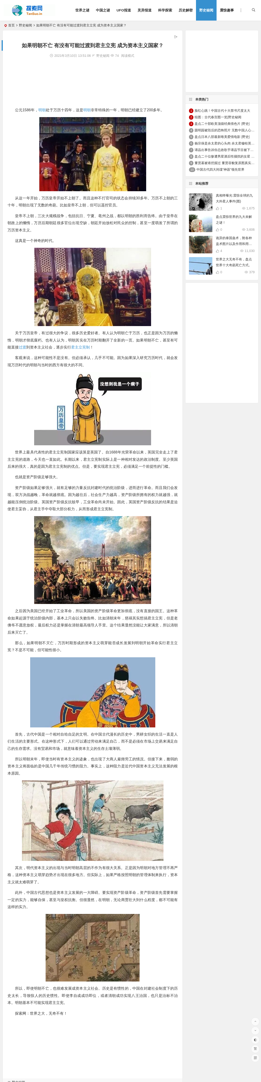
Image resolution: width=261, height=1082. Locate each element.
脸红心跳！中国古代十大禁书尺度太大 (222, 110)
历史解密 (186, 10)
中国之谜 (103, 10)
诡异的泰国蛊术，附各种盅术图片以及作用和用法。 (234, 244)
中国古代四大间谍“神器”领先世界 (220, 169)
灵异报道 (145, 10)
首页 (11, 25)
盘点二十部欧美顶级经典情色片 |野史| (222, 124)
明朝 (42, 110)
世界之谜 (82, 10)
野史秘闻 (206, 10)
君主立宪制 (80, 347)
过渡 (22, 347)
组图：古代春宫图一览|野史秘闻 (218, 117)
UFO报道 (123, 10)
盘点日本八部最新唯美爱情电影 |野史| (222, 137)
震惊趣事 (227, 10)
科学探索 (165, 10)
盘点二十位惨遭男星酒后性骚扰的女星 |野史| (227, 156)
